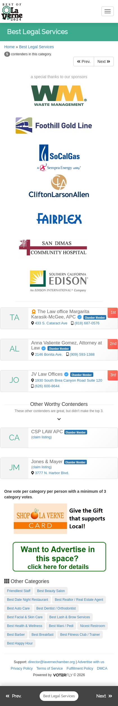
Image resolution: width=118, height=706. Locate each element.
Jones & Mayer (47, 461)
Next (103, 61)
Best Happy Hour (20, 643)
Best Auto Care (18, 608)
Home (9, 47)
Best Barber (16, 635)
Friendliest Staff (18, 591)
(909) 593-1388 (82, 354)
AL (14, 348)
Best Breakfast (42, 635)
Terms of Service (50, 668)
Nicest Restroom (92, 626)
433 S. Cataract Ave (51, 323)
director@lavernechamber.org (51, 662)
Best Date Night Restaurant (27, 600)
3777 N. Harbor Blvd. (52, 473)
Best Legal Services (36, 47)
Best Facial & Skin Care (25, 617)
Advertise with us (91, 662)
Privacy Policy (22, 668)
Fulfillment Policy (80, 668)
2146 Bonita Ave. (49, 354)
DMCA (102, 668)
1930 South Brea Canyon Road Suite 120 (68, 380)
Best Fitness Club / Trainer (80, 635)
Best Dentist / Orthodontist (56, 608)
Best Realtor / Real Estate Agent (79, 600)
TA (14, 317)
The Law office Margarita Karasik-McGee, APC (60, 314)
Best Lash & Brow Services (69, 617)
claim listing (41, 437)
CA (14, 437)
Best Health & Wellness (24, 626)
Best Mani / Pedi (61, 626)
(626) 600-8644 (47, 386)
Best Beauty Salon (51, 591)
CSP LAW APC (47, 431)
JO (14, 380)
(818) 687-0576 (86, 323)
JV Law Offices (50, 374)
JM (14, 467)
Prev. (83, 61)
